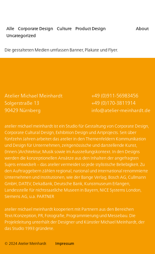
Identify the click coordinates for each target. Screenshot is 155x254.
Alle (10, 28)
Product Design (90, 28)
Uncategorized (21, 35)
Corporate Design (35, 28)
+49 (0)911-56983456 (114, 95)
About (142, 28)
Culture (64, 28)
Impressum (64, 243)
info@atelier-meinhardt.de (120, 110)
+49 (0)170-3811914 (113, 102)
